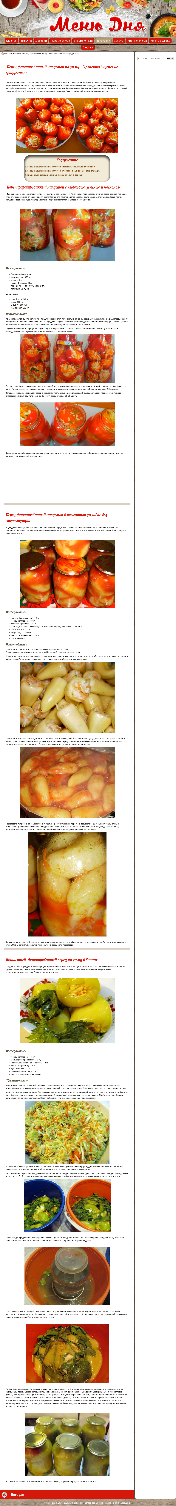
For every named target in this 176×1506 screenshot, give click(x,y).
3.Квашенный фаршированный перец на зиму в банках (53, 175)
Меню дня (50, 1503)
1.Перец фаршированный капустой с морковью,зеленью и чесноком (60, 167)
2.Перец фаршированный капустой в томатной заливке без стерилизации (62, 171)
